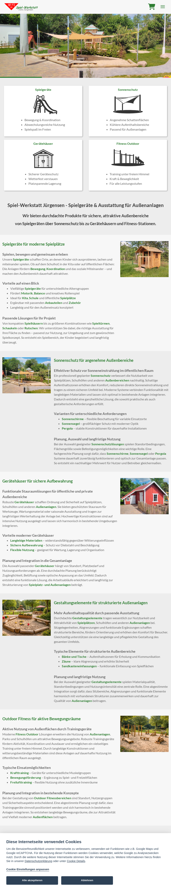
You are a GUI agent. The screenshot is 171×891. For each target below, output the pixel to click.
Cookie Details (76, 861)
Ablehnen (87, 880)
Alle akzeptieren (32, 880)
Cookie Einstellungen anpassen (27, 869)
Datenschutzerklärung (38, 861)
